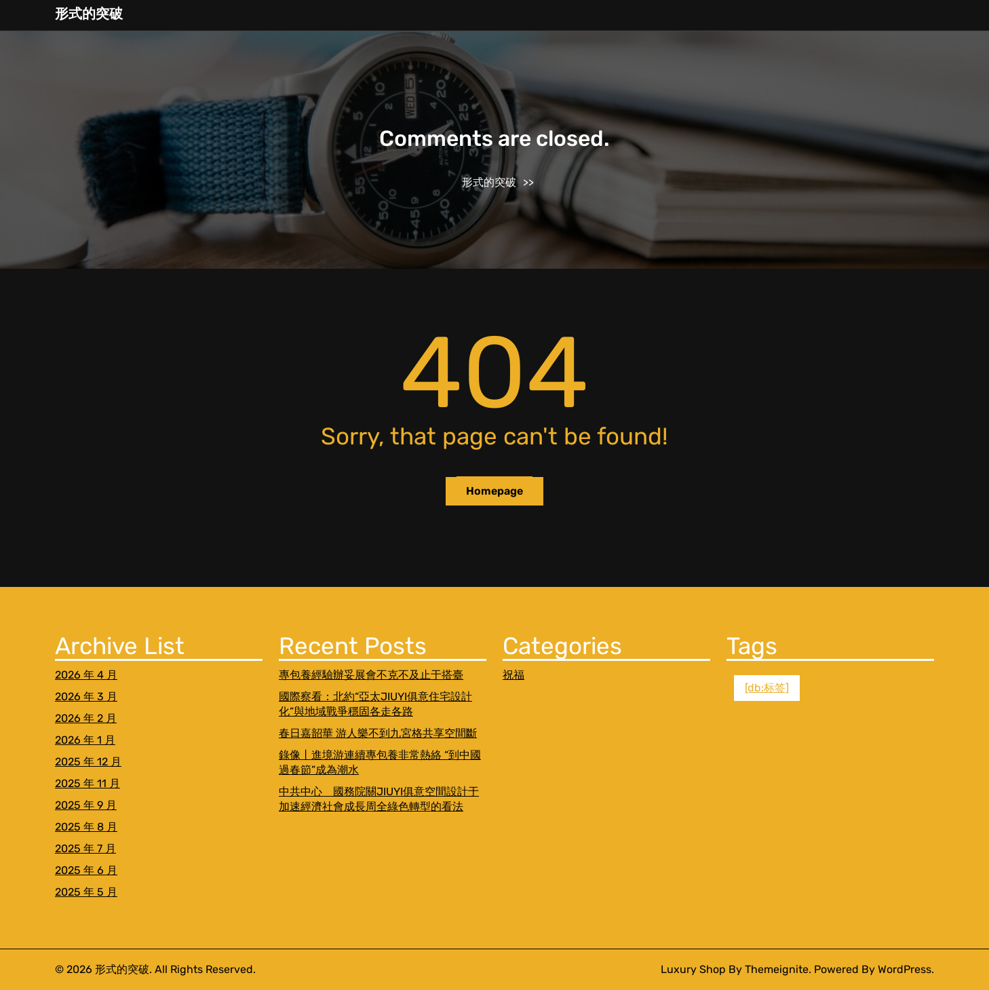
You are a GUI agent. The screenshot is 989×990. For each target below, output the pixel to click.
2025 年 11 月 (87, 783)
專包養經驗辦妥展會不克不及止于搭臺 (371, 674)
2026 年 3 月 (86, 696)
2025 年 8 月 (86, 826)
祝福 (513, 674)
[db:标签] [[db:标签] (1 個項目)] (767, 687)
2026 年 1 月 (85, 740)
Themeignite (777, 969)
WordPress (904, 969)
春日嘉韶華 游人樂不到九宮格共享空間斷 (378, 733)
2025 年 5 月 (86, 892)
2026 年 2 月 (86, 718)
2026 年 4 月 (86, 674)
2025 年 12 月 (88, 761)
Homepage (494, 490)
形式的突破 (89, 13)
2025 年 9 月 (86, 805)
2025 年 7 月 (85, 848)
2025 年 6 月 (86, 870)
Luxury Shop (693, 969)
